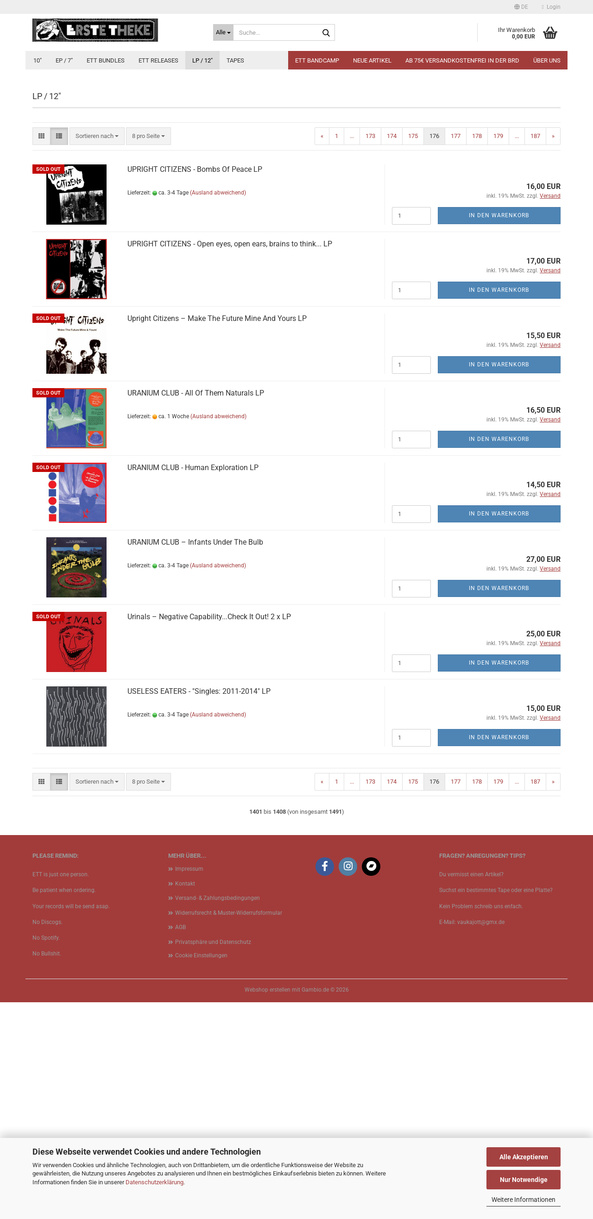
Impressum (189, 1085)
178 (477, 352)
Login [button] (551, 7)
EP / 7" (64, 60)
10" (37, 60)
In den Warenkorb (499, 432)
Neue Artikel (372, 60)
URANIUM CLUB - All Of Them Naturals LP (195, 609)
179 (498, 352)
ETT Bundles (106, 60)
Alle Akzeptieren (523, 1157)
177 (456, 352)
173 (370, 352)
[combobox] (97, 353)
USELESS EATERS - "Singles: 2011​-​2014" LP (199, 908)
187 (535, 352)
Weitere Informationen (523, 1199)
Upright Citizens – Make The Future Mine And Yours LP (217, 535)
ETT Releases (158, 60)
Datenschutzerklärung (154, 1182)
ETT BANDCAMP (317, 60)
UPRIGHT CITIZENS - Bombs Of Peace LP (194, 386)
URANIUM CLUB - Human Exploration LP (193, 684)
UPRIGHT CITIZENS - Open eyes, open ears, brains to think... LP (229, 460)
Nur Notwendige (524, 1179)
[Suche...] (223, 32)
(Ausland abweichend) (218, 409)
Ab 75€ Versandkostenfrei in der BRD (462, 60)
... (352, 352)
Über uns (547, 60)
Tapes (235, 60)
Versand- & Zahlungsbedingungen (217, 1115)
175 (413, 352)
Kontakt (185, 1100)
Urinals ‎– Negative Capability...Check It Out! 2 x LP (209, 833)
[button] (521, 7)
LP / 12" (202, 60)
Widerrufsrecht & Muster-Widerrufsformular (228, 1129)
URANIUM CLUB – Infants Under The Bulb (195, 758)
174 (392, 352)
